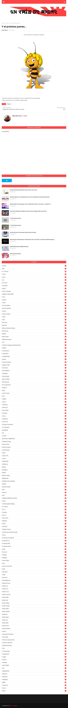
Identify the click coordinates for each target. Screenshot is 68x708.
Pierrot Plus (34, 518)
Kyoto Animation (34, 447)
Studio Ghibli (34, 608)
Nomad (34, 492)
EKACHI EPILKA (34, 379)
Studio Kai (34, 614)
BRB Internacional (34, 339)
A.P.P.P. (34, 274)
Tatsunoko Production (34, 634)
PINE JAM (34, 521)
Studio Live (34, 620)
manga (34, 467)
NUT (34, 495)
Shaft (34, 569)
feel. (34, 396)
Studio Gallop (34, 603)
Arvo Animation (34, 305)
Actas (34, 277)
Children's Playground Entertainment (34, 345)
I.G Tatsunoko (34, 427)
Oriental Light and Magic (34, 504)
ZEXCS (34, 691)
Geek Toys (34, 407)
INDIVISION (34, 430)
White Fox (34, 674)
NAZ (34, 489)
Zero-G (34, 688)
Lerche (34, 458)
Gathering (34, 404)
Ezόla (34, 390)
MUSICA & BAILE (34, 487)
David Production (34, 362)
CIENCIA (34, 348)
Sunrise (34, 631)
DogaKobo (34, 373)
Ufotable (34, 662)
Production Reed (34, 546)
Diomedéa (34, 368)
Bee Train (34, 322)
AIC (34, 280)
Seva (34, 563)
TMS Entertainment (34, 645)
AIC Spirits (34, 285)
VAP (34, 668)
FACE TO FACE (34, 393)
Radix (34, 549)
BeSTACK (34, 325)
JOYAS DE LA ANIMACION (34, 438)
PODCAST (34, 526)
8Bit (34, 268)
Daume (34, 359)
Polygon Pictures (34, 529)
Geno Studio (34, 410)
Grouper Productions (34, 424)
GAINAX (34, 399)
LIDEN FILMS (34, 461)
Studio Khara (34, 617)
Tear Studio (34, 637)
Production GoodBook (34, 538)
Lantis (34, 453)
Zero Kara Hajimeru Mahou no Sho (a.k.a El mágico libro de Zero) (28, 211)
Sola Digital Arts (34, 580)
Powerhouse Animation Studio (34, 532)
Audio (34, 317)
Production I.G (34, 540)
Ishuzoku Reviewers (15, 253)
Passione (34, 512)
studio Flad (34, 600)
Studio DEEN (34, 597)
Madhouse (34, 464)
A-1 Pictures (34, 271)
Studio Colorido (34, 594)
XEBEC (34, 682)
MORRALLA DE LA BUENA (34, 481)
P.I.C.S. (34, 509)
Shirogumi (34, 572)
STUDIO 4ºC (34, 589)
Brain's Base (34, 336)
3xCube (34, 266)
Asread (34, 311)
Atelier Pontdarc (34, 314)
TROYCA (34, 659)
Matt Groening (34, 475)
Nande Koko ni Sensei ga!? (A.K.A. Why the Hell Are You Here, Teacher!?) (30, 204)
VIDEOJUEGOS (34, 671)
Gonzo (34, 416)
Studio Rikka (34, 623)
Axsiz (34, 319)
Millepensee (34, 478)
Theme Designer (13, 705)
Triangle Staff (34, 654)
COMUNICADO (34, 356)
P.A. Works (34, 506)
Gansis (34, 402)
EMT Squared (34, 382)
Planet (34, 523)
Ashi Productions (34, 308)
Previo (7, 23)
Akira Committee (34, 291)
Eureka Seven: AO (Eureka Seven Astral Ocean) (23, 232)
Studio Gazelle (34, 606)
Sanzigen (34, 555)
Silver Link (34, 577)
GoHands (34, 413)
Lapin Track (34, 455)
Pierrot (34, 515)
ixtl (34, 433)
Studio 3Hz (34, 586)
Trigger (34, 657)
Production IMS (34, 543)
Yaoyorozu (34, 685)
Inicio (3, 23)
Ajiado (34, 288)
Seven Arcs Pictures (34, 566)
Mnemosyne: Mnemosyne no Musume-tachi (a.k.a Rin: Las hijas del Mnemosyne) (32, 239)
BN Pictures (34, 331)
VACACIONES (34, 665)
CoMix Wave (34, 353)
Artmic (34, 302)
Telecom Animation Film (34, 640)
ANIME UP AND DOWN (34, 294)
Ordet (34, 501)
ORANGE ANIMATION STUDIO (34, 498)
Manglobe (34, 470)
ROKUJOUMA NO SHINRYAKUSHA (19, 246)
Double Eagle (34, 376)
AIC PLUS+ (34, 283)
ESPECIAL (34, 387)
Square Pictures (34, 583)
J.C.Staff (34, 436)
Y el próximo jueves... (16, 218)
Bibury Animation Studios (34, 328)
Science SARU (34, 560)
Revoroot (34, 552)
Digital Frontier (34, 365)
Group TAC (34, 421)
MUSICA (34, 484)
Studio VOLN (34, 625)
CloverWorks (34, 351)
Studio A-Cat (34, 591)
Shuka (34, 574)
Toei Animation (34, 651)
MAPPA (34, 472)
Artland (34, 300)
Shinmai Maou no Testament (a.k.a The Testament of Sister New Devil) (29, 197)
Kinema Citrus (34, 444)
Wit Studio (34, 676)
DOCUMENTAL (34, 370)
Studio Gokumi (34, 611)
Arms (34, 297)
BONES (34, 334)
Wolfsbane (34, 679)
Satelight (34, 557)
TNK (34, 648)
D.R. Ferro (5, 30)
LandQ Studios (34, 450)
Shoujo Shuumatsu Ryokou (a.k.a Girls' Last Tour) (23, 190)
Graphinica (34, 419)
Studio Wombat (34, 628)
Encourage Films (34, 385)
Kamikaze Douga (34, 441)
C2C (34, 342)
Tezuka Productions (34, 642)
